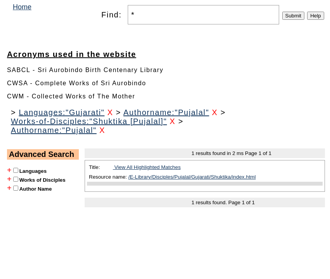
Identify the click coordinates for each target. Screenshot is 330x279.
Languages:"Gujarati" (61, 112)
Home (22, 7)
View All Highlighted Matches (147, 167)
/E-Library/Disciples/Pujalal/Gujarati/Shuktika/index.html (192, 177)
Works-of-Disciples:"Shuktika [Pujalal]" (89, 121)
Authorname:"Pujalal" (166, 112)
